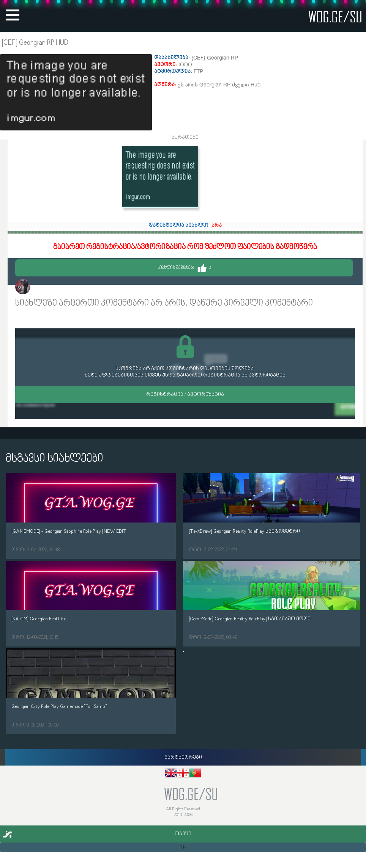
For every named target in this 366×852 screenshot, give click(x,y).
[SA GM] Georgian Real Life (38, 619)
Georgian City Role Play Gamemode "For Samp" (59, 706)
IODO (38, 287)
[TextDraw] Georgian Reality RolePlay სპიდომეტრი (244, 531)
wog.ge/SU (335, 16)
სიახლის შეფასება (184, 267)
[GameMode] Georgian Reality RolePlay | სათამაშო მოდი (250, 619)
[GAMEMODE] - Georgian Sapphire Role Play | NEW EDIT (68, 531)
